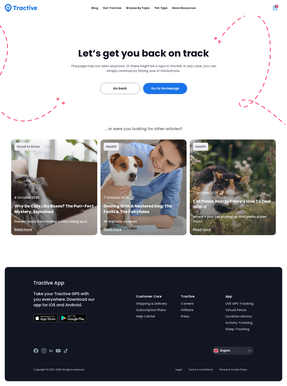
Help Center (145, 316)
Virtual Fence (235, 310)
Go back (120, 88)
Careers (187, 303)
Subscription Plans (151, 310)
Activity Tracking (239, 322)
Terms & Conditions (200, 369)
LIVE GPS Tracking (239, 303)
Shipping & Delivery (151, 303)
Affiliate (187, 310)
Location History (238, 316)
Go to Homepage (165, 88)
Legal (179, 369)
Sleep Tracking (237, 329)
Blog (94, 8)
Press (185, 316)
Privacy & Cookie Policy (233, 369)
